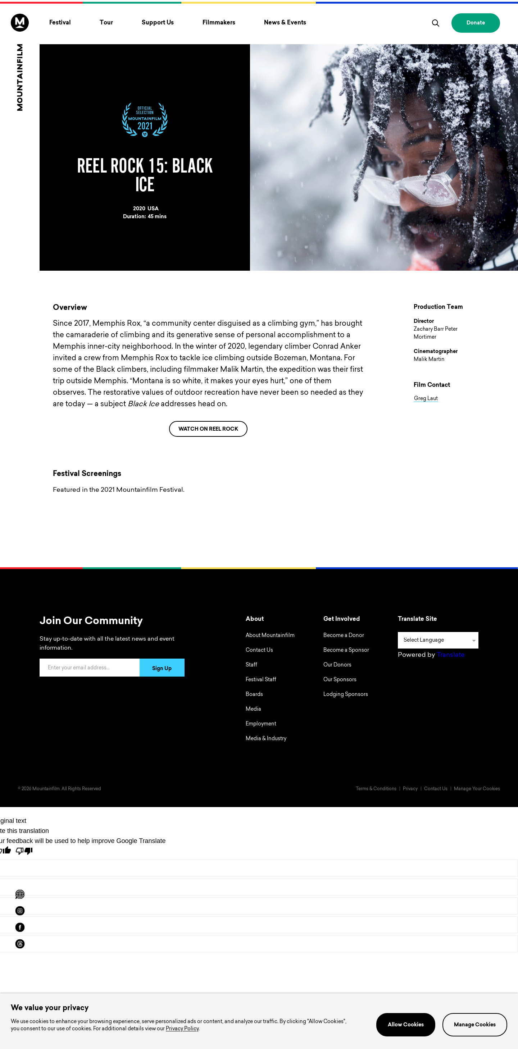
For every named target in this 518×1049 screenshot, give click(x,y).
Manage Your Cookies (477, 789)
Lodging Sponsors (345, 694)
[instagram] (20, 911)
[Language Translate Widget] (438, 640)
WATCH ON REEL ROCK (208, 429)
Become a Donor (343, 635)
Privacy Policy (182, 1029)
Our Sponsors (339, 680)
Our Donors (337, 665)
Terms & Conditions (376, 789)
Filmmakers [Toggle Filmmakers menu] (219, 23)
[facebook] (20, 927)
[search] (435, 23)
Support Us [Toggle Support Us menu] (158, 23)
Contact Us (259, 650)
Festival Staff (261, 680)
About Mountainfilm (270, 635)
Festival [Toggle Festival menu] (60, 23)
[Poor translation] (24, 851)
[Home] (20, 62)
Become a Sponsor (346, 650)
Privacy (410, 789)
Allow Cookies (406, 1025)
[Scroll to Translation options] (20, 894)
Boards (254, 694)
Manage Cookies (475, 1025)
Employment (261, 724)
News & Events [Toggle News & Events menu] (285, 23)
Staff (251, 665)
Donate (476, 23)
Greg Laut (426, 399)
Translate (451, 655)
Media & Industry (266, 739)
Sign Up (162, 669)
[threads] (20, 944)
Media (253, 709)
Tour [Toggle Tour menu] (106, 23)
